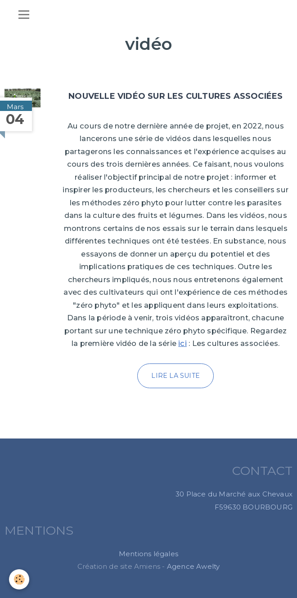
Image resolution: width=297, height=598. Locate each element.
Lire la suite (175, 376)
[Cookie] (19, 579)
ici (182, 343)
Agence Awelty (193, 566)
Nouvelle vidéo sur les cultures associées (175, 96)
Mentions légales (148, 553)
